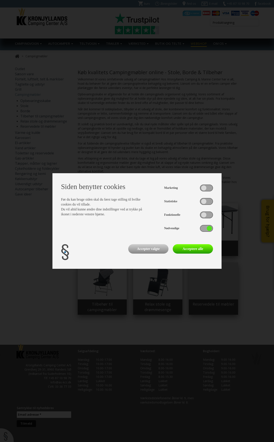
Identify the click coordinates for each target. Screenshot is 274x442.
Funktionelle (172, 214)
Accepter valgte (148, 249)
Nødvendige (171, 228)
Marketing (171, 187)
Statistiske (170, 201)
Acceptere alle (193, 249)
